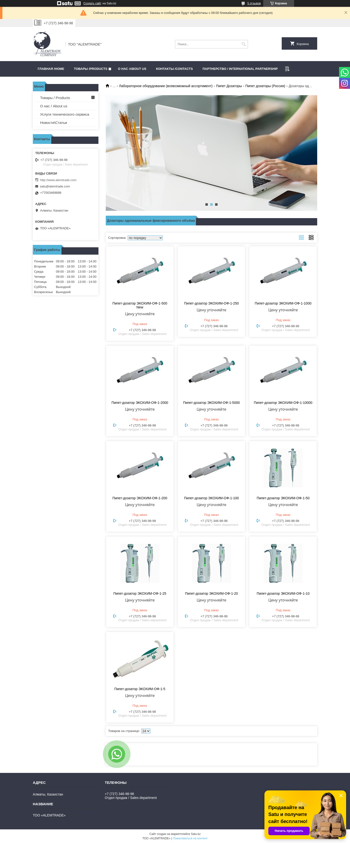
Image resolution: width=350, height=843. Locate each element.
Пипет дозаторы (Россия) (265, 86)
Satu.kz (196, 834)
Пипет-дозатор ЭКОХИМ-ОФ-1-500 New (140, 305)
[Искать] (243, 44)
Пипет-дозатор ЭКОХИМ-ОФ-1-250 (211, 303)
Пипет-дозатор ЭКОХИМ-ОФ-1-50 (283, 498)
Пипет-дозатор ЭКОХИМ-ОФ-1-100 (211, 498)
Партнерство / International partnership (240, 69)
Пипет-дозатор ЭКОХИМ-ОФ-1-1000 (283, 303)
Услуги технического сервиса (64, 114)
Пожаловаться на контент (190, 838)
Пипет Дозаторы (229, 86)
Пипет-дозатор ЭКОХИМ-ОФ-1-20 (211, 593)
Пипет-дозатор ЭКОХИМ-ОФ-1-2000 (140, 403)
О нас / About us (53, 106)
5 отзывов (254, 3)
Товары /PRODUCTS (90, 69)
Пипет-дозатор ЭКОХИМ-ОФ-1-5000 (211, 403)
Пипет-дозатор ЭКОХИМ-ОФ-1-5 (139, 689)
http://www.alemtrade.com (58, 180)
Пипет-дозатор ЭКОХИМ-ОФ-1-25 (139, 593)
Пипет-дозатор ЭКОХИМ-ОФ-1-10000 (283, 403)
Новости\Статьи (53, 122)
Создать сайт (92, 3)
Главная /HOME (51, 69)
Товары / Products (55, 98)
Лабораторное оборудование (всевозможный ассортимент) (166, 86)
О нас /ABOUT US (132, 69)
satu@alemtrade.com (55, 186)
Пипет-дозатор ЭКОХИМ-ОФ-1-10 (283, 593)
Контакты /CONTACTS (174, 69)
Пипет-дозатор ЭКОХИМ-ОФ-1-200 (140, 498)
